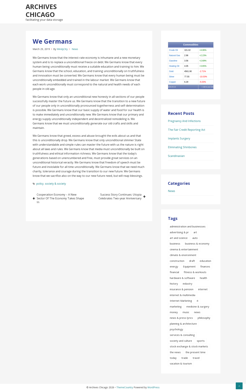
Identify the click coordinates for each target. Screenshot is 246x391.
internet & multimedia (182, 295)
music (186, 312)
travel (196, 358)
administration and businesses (188, 226)
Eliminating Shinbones (182, 147)
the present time (196, 352)
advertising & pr (179, 232)
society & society (55, 183)
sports (201, 340)
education (205, 260)
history (174, 283)
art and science (179, 238)
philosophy (204, 317)
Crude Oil (173, 50)
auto (195, 238)
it (197, 300)
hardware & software (182, 278)
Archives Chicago (41, 10)
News (75, 49)
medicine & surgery (197, 306)
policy (40, 183)
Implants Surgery (179, 138)
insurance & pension (181, 289)
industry (187, 283)
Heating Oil (174, 66)
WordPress (153, 387)
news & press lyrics (181, 317)
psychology (176, 329)
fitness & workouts (195, 272)
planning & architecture (183, 323)
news (197, 312)
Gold (171, 71)
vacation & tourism (181, 363)
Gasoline (173, 61)
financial (174, 272)
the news (175, 352)
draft (192, 260)
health (203, 278)
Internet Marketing (181, 300)
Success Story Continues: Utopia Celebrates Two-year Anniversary (120, 196)
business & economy (197, 243)
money (174, 312)
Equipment (189, 266)
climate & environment (183, 255)
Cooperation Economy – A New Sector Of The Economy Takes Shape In (60, 198)
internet (203, 289)
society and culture (181, 340)
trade (184, 358)
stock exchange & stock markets (189, 346)
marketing (176, 306)
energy (174, 266)
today (173, 358)
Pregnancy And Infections (184, 121)
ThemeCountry (124, 387)
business (175, 243)
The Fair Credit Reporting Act (186, 130)
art (195, 232)
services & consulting (182, 335)
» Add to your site (207, 87)
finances (205, 266)
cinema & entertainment (184, 249)
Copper (172, 82)
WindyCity (62, 49)
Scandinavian (176, 156)
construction (177, 260)
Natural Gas (174, 55)
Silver (171, 76)
